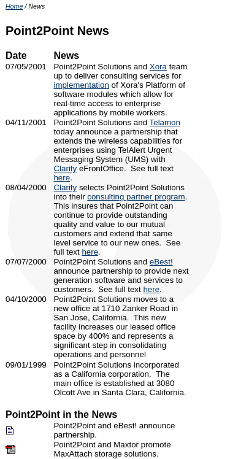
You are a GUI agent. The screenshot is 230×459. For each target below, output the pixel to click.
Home (14, 6)
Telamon (165, 122)
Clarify (65, 168)
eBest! (161, 261)
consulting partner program (136, 196)
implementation (81, 85)
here (61, 177)
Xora (158, 66)
